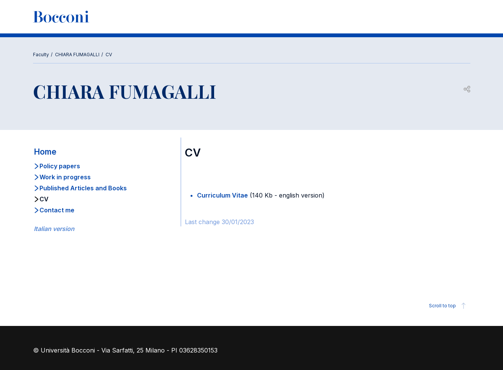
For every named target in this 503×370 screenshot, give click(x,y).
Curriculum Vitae (222, 195)
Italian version (54, 228)
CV (109, 54)
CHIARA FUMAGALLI (77, 54)
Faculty (41, 54)
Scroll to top (448, 305)
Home (45, 152)
